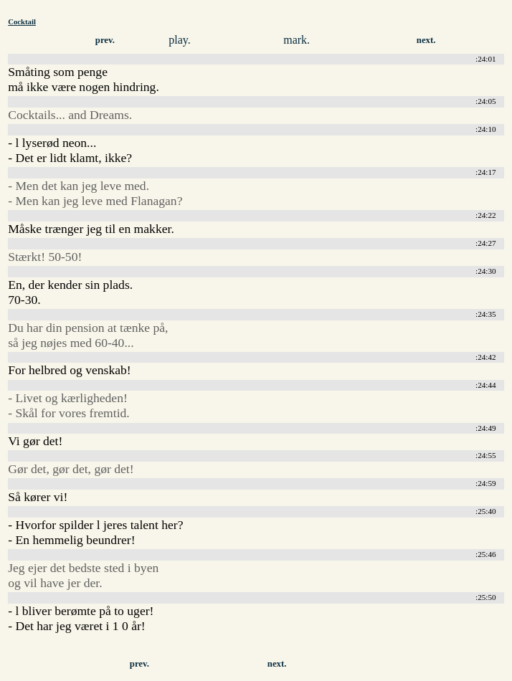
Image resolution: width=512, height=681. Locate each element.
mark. (296, 40)
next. (426, 40)
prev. (105, 40)
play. (180, 40)
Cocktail (22, 21)
